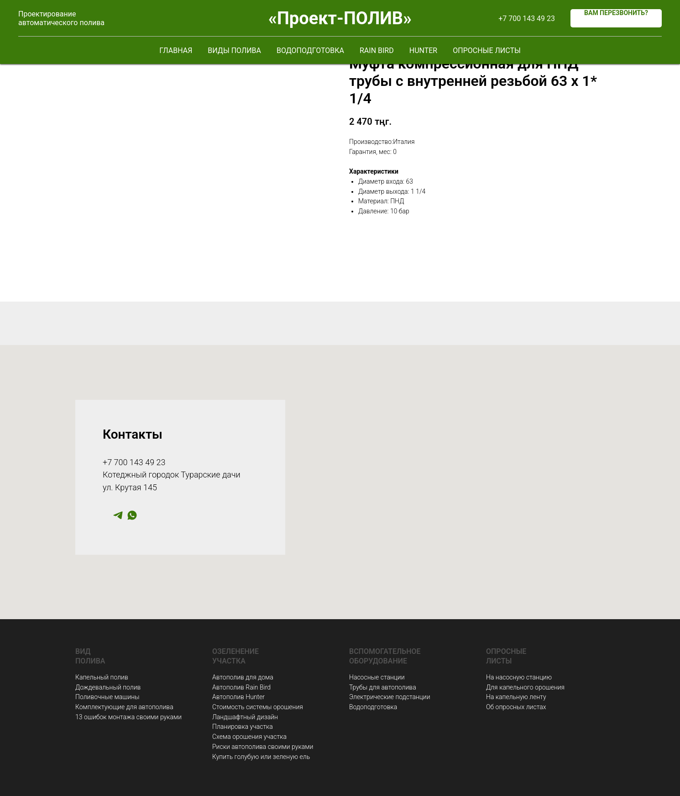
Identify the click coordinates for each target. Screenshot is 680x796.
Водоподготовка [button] (310, 50)
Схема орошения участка (249, 736)
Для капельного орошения (525, 687)
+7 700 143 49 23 (526, 18)
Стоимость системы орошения (257, 707)
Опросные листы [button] (487, 50)
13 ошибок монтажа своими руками (128, 717)
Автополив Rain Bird (241, 687)
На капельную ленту (516, 696)
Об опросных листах (516, 707)
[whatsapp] (132, 518)
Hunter (423, 50)
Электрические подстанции (389, 696)
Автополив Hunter (238, 696)
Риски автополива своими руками (262, 746)
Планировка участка (242, 726)
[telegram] (118, 518)
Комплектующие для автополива (124, 707)
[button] (616, 18)
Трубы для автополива (382, 687)
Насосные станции (377, 677)
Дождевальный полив (108, 687)
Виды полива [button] (234, 50)
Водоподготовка (373, 707)
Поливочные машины (107, 696)
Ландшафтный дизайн (245, 717)
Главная (175, 50)
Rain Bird (377, 50)
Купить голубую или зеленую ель (261, 756)
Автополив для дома (242, 677)
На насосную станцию (519, 677)
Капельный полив (101, 677)
